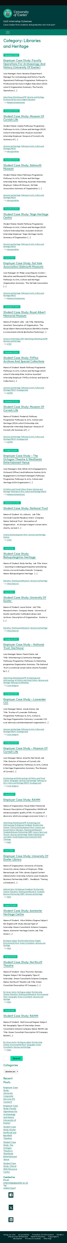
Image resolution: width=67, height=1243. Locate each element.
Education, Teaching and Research (16, 581)
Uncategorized (22, 390)
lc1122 (9, 344)
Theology (7, 839)
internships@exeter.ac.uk (15, 1182)
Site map (47, 1238)
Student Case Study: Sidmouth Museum (22, 167)
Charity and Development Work (15, 535)
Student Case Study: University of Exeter (24, 599)
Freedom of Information (43, 1234)
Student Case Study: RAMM (20, 1015)
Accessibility (23, 1234)
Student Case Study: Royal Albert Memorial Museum (24, 313)
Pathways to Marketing (19, 682)
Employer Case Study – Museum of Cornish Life (25, 750)
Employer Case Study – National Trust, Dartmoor (23, 646)
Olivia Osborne (13, 584)
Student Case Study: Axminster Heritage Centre (22, 912)
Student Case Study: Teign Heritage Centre (25, 215)
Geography (14, 780)
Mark (9, 842)
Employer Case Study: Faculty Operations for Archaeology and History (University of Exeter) (24, 64)
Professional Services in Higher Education (19, 99)
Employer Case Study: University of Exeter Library (25, 857)
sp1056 (10, 393)
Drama (29, 489)
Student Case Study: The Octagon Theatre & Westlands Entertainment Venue (10, 1151)
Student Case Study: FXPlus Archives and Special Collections (23, 359)
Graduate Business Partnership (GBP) (17, 832)
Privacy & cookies (33, 1238)
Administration (9, 889)
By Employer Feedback (23, 825)
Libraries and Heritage (35, 97)
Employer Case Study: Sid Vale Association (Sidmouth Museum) (23, 264)
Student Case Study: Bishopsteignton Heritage (19, 555)
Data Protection (38, 1236)
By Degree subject (10, 941)
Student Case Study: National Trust (25, 508)
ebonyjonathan (13, 151)
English (38, 941)
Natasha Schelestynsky (16, 102)
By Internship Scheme (26, 941)
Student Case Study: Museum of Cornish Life (23, 118)
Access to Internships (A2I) (13, 339)
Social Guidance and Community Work (27, 837)
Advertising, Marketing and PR (14, 97)
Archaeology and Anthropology (15, 778)
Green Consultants (27, 943)
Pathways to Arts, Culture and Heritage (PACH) (28, 491)
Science (6, 537)
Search (16, 1058)
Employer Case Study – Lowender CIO (24, 701)
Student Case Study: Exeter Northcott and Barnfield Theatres (9, 1132)
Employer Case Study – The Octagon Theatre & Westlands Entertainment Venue (22, 459)
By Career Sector (10, 992)
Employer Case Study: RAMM (21, 799)
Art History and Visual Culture (14, 489)
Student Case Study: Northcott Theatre (22, 963)
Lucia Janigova (12, 685)
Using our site (9, 1234)
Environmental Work (11, 943)
